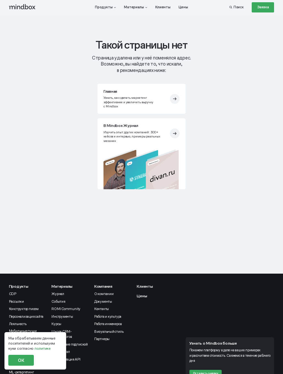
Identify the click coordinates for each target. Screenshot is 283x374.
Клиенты (145, 286)
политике (42, 348)
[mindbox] (22, 7)
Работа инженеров (108, 324)
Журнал (57, 294)
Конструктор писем (24, 309)
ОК (21, 360)
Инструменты (62, 316)
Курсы (56, 324)
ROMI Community (65, 309)
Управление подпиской (69, 344)
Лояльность (18, 324)
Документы (103, 301)
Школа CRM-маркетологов (61, 334)
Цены (142, 296)
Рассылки (16, 301)
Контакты (101, 309)
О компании (104, 294)
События (58, 301)
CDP (12, 294)
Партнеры (102, 339)
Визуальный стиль (108, 331)
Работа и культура (107, 316)
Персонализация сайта (26, 316)
